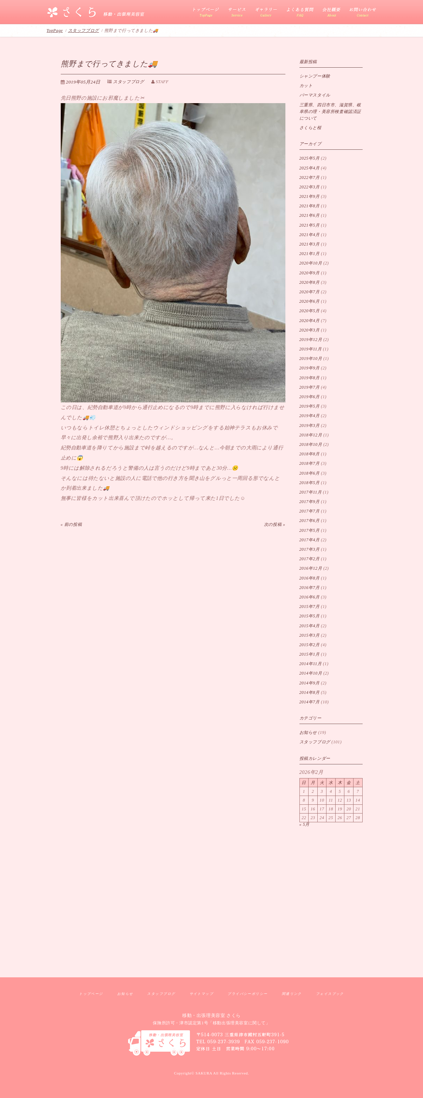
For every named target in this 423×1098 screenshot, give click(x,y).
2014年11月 (310, 663)
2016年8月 (309, 578)
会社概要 (331, 12)
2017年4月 (309, 539)
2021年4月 (309, 234)
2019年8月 (309, 377)
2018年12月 (310, 435)
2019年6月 (309, 396)
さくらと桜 (310, 127)
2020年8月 (309, 282)
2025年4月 (309, 168)
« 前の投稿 (71, 524)
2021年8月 (309, 205)
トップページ (91, 994)
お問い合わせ (361, 12)
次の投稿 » (274, 524)
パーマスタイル (314, 95)
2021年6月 (309, 215)
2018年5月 (309, 482)
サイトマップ (202, 994)
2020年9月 (309, 272)
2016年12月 (310, 568)
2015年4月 (309, 625)
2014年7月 (309, 701)
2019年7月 (309, 387)
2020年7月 (309, 291)
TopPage (55, 30)
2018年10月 (310, 444)
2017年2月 (309, 558)
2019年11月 (310, 349)
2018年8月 (309, 453)
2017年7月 (309, 511)
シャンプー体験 (314, 76)
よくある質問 (299, 12)
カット (306, 85)
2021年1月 (309, 253)
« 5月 (304, 824)
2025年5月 (309, 158)
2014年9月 (309, 683)
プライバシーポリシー (247, 994)
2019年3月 (309, 425)
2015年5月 (309, 616)
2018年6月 (309, 473)
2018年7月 (309, 463)
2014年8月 (309, 692)
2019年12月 (310, 339)
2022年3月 (309, 187)
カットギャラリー (266, 12)
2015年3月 (309, 635)
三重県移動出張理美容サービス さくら (208, 12)
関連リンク (292, 994)
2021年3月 (309, 244)
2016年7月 (309, 587)
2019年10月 (310, 358)
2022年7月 (309, 177)
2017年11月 (310, 492)
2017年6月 (309, 520)
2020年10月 (310, 263)
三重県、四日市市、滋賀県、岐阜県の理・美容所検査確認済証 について (330, 111)
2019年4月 (309, 415)
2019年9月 (309, 368)
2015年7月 (309, 606)
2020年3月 (309, 330)
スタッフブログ (83, 30)
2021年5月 (309, 225)
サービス (237, 12)
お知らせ (308, 732)
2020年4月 (309, 320)
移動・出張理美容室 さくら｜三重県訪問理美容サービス (96, 12)
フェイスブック (330, 994)
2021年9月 (309, 196)
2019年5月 (309, 406)
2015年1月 (309, 654)
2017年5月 (309, 530)
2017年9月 (309, 501)
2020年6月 (309, 301)
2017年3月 (309, 549)
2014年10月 (310, 673)
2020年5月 (309, 310)
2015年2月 (309, 644)
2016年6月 (309, 597)
